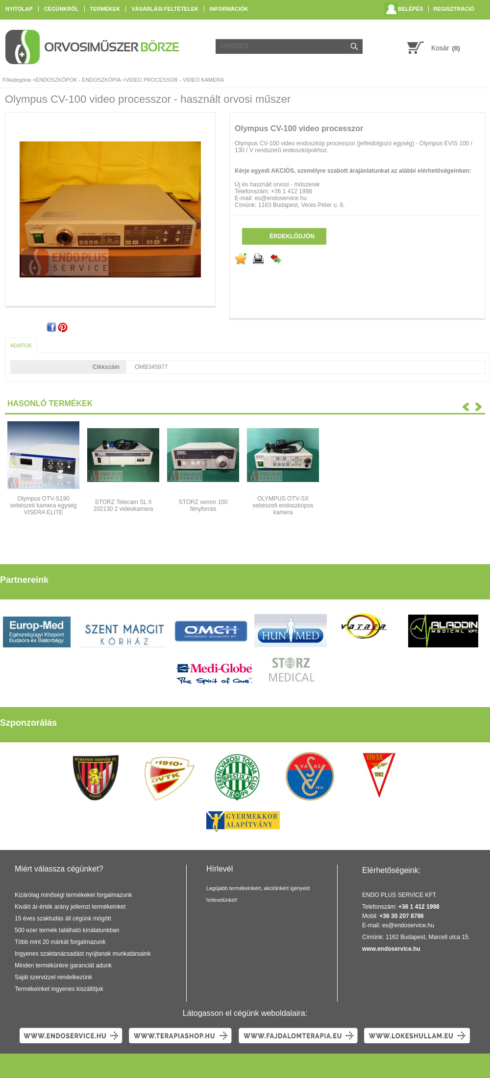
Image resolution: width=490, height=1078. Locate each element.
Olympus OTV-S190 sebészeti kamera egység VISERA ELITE (43, 505)
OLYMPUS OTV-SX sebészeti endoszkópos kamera (283, 505)
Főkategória (16, 80)
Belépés (410, 9)
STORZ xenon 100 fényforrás (203, 505)
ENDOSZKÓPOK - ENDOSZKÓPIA (78, 80)
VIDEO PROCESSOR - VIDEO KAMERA (174, 80)
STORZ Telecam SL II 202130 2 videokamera (123, 505)
